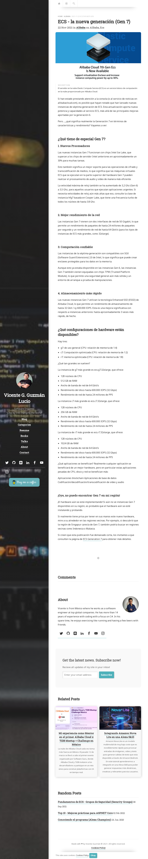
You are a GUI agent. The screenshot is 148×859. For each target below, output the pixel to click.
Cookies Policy (82, 855)
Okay (93, 855)
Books (24, 436)
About (24, 447)
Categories (24, 425)
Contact (24, 452)
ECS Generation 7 (92, 539)
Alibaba (80, 27)
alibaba (67, 16)
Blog (24, 419)
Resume (24, 430)
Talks (24, 441)
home (60, 16)
